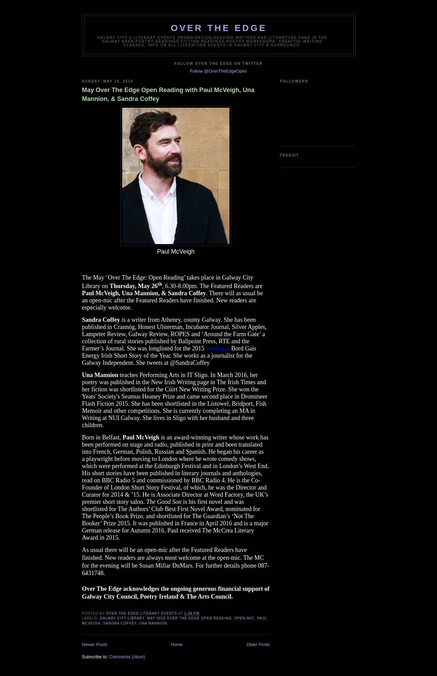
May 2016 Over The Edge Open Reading (189, 618)
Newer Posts (94, 644)
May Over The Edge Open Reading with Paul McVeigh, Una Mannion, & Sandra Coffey (168, 94)
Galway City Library (122, 618)
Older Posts (258, 644)
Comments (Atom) (127, 656)
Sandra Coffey (119, 623)
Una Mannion (153, 623)
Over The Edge (219, 28)
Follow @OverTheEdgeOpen (218, 71)
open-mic (244, 618)
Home (177, 644)
